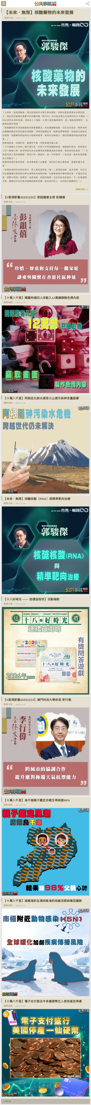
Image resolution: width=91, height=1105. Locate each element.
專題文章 (8, 18)
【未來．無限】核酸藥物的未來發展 (39, 12)
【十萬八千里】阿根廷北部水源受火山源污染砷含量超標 (41, 398)
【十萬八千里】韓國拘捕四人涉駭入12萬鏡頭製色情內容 (41, 298)
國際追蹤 (8, 302)
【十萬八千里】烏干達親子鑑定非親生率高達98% (36, 800)
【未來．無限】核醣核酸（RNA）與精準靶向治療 (36, 499)
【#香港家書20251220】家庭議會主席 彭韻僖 (34, 197)
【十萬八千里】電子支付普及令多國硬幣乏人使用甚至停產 (42, 1001)
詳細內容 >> (82, 189)
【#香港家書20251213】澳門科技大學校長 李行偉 (37, 700)
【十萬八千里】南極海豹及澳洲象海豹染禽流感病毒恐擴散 (42, 901)
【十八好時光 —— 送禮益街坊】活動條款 (31, 599)
